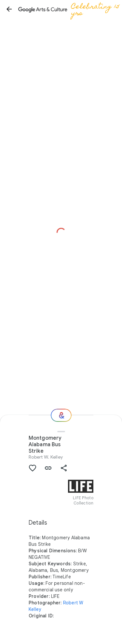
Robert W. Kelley (46, 457)
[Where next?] (61, 415)
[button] (9, 9)
